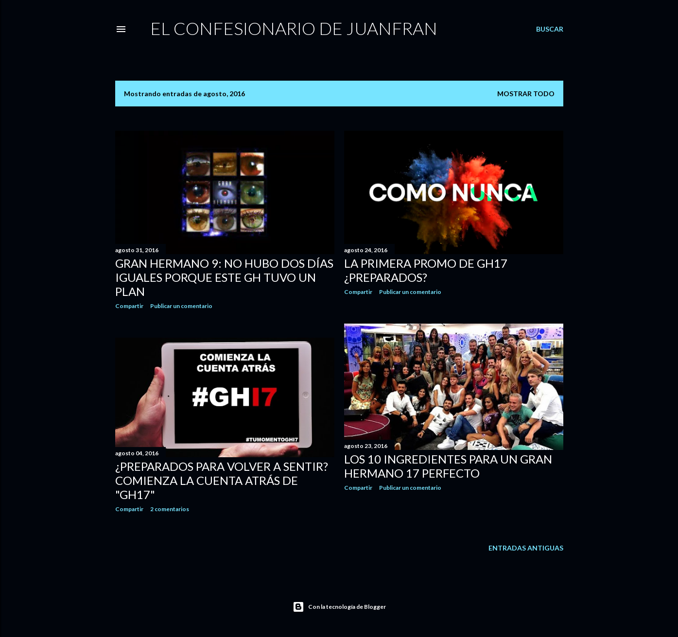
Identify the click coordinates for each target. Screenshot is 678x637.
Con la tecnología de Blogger (339, 607)
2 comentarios (169, 509)
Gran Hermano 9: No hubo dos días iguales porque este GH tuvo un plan (224, 277)
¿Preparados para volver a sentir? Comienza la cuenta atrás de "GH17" (221, 480)
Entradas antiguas (525, 548)
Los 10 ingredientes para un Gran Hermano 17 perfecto (448, 466)
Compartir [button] (129, 306)
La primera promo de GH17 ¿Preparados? (425, 270)
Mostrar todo (526, 93)
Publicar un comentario (181, 306)
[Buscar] (549, 29)
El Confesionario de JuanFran (293, 28)
